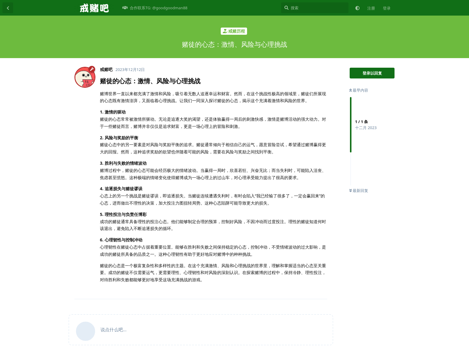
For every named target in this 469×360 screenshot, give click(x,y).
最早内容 (358, 90)
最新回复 (358, 190)
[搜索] (314, 7)
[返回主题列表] (7, 7)
